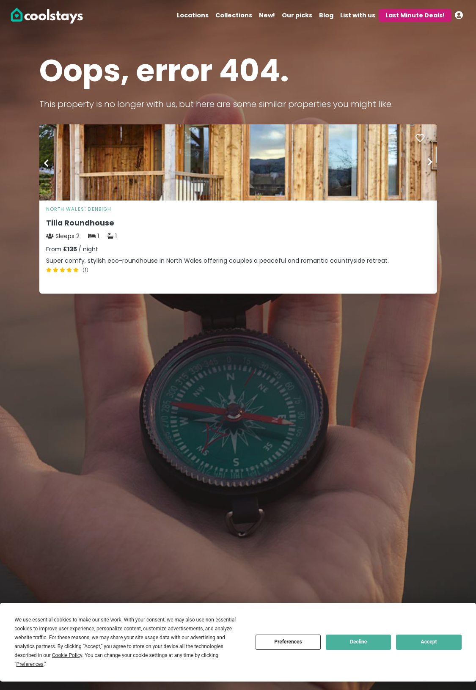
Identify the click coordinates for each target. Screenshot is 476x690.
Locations (193, 15)
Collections (233, 15)
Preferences (288, 642)
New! (267, 15)
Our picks (297, 15)
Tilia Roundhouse (80, 223)
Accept (429, 642)
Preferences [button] (30, 664)
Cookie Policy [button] (67, 655)
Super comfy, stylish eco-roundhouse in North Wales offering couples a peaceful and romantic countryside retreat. (217, 260)
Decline (358, 642)
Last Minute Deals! (415, 15)
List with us (357, 15)
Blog (326, 15)
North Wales (65, 209)
